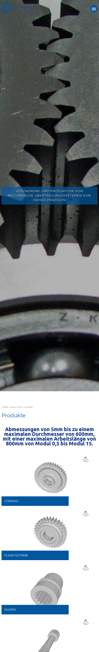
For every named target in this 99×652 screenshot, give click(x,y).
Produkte (28, 407)
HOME (5, 407)
